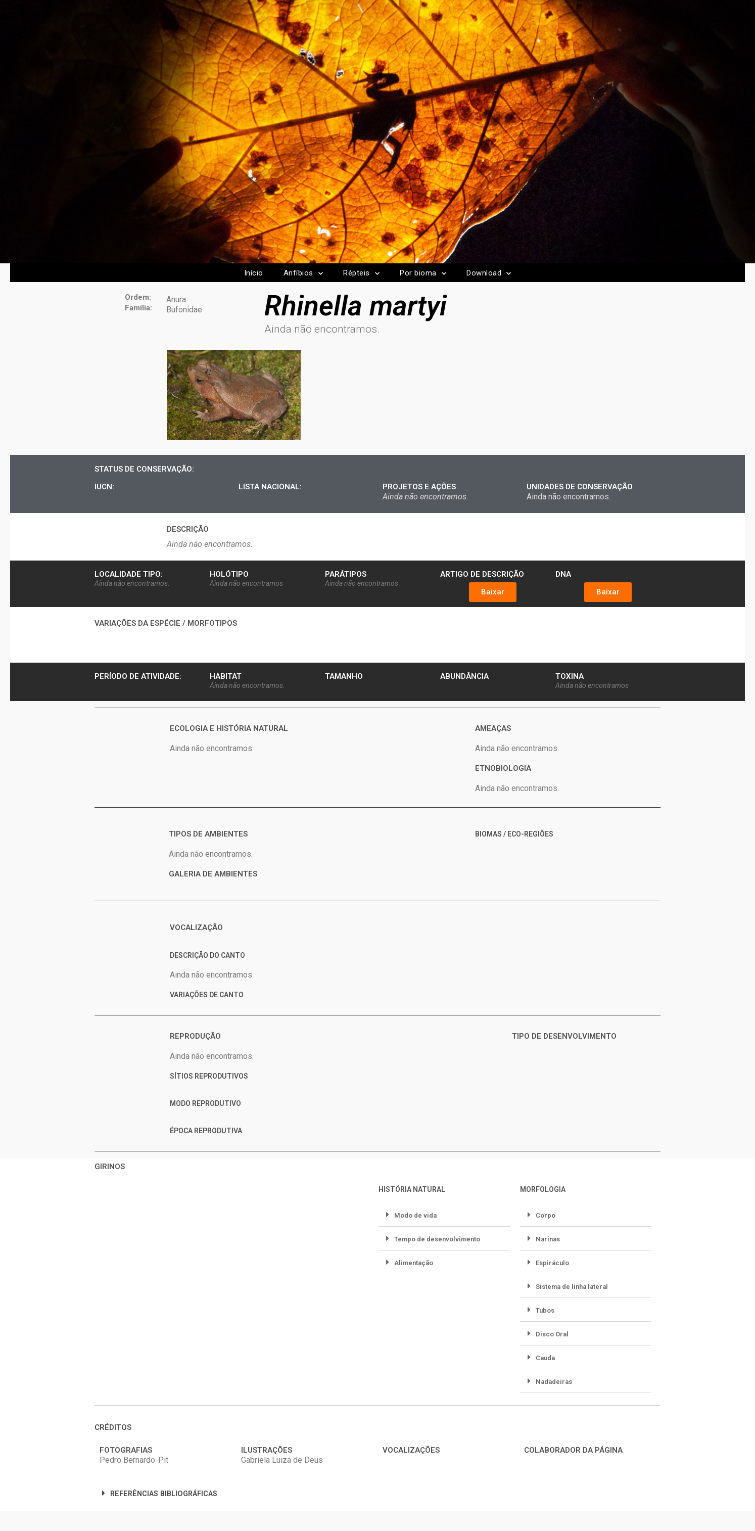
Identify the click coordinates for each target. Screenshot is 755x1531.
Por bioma (423, 274)
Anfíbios (303, 274)
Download (488, 274)
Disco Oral (552, 1334)
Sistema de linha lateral (572, 1286)
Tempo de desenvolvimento (437, 1239)
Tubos (545, 1310)
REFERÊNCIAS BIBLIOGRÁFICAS (163, 1494)
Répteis (361, 274)
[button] (492, 592)
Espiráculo (552, 1263)
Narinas (548, 1239)
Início (253, 272)
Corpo (545, 1215)
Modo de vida (415, 1215)
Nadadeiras (554, 1381)
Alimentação (413, 1263)
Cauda (545, 1358)
